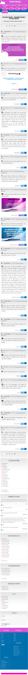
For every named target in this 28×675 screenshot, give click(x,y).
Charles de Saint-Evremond (14, 244)
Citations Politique (5, 481)
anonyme (18, 363)
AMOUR (11, 5)
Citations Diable (4, 468)
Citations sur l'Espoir (5, 549)
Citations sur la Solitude (5, 555)
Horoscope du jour (5, 607)
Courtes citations (4, 490)
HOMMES (4, 9)
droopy (19, 315)
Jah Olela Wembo (17, 104)
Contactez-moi (4, 608)
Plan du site (4, 604)
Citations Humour (5, 477)
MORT (17, 9)
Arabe (2, 635)
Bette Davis (18, 167)
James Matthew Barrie (14, 89)
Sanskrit (15, 635)
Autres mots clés (4, 560)
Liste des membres (5, 599)
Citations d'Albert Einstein (6, 570)
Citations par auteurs (5, 588)
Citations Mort (4, 480)
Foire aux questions (5, 605)
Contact (3, 601)
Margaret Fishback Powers (16, 297)
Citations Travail (4, 484)
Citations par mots (5, 586)
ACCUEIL (5, 12)
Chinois (15, 633)
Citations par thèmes (5, 589)
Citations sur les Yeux (5, 557)
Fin (14, 26)
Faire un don (3, 667)
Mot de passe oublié (3, 625)
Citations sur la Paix (5, 552)
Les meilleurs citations (5, 491)
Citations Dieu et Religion (6, 469)
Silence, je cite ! (16, 655)
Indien (14, 637)
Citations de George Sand (6, 574)
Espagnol (2, 640)
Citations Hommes (5, 475)
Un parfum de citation (17, 653)
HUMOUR (11, 9)
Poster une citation (5, 598)
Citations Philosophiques (6, 478)
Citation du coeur (16, 646)
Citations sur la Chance (5, 541)
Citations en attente (5, 602)
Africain (2, 637)
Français (2, 642)
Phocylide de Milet (17, 423)
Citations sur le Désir (5, 544)
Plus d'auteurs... (4, 578)
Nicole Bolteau (17, 449)
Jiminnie (18, 259)
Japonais (2, 633)
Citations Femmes (5, 471)
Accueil (2, 21)
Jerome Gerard (17, 330)
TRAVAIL (17, 5)
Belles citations (4, 538)
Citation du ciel (16, 648)
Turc (1, 638)
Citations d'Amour (5, 463)
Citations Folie (4, 472)
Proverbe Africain (25, 514)
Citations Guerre (4, 474)
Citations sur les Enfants (5, 547)
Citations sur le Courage (5, 543)
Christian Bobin (17, 185)
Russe (14, 640)
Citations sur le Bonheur (6, 540)
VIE (4, 5)
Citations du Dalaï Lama (5, 573)
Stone (17, 59)
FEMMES (23, 5)
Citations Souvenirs (5, 483)
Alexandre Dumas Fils (15, 215)
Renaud (19, 409)
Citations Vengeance (5, 486)
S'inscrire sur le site (5, 596)
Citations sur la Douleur (5, 546)
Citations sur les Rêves (5, 553)
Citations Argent (4, 466)
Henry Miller (18, 376)
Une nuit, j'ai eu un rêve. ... (19, 263)
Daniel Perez (18, 346)
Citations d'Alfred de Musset (6, 571)
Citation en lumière (17, 651)
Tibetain (15, 638)
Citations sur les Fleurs (5, 550)
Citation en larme (16, 649)
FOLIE (24, 9)
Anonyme (18, 392)
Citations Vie (4, 465)
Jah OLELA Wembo (24, 523)
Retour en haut (3, 665)
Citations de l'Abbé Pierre (6, 568)
